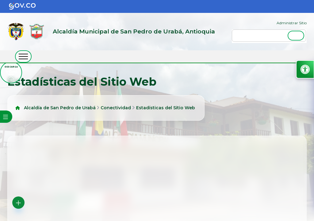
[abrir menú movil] (23, 56)
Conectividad (116, 107)
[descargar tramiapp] (11, 72)
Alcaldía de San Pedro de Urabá (60, 107)
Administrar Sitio (292, 23)
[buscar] (269, 35)
